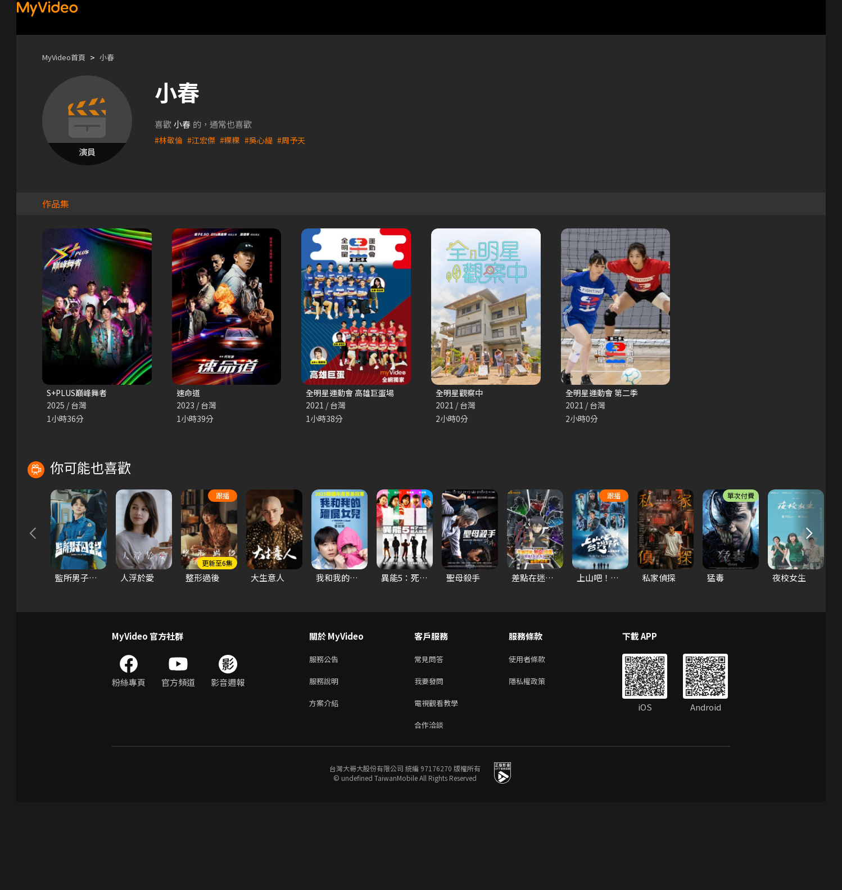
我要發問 (431, 765)
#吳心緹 (264, 140)
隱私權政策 (536, 765)
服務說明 (326, 765)
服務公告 (326, 741)
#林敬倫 (169, 140)
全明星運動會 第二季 (604, 393)
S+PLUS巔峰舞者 (80, 393)
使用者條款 (536, 741)
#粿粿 (234, 140)
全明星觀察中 (461, 393)
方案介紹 (326, 788)
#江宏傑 (204, 140)
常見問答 (431, 741)
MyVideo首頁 (67, 57)
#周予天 (298, 140)
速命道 (189, 393)
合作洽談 (431, 812)
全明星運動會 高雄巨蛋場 (353, 393)
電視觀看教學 (439, 788)
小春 (115, 57)
